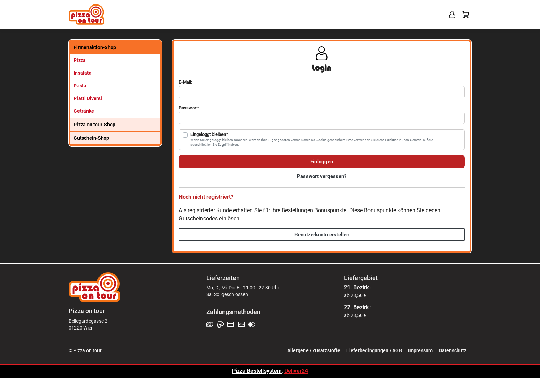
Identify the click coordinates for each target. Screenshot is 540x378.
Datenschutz (452, 350)
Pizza (80, 60)
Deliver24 (296, 371)
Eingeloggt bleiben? (209, 134)
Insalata (83, 73)
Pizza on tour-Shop (94, 124)
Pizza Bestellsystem (257, 371)
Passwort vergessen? (321, 176)
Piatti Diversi (88, 98)
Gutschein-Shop (91, 138)
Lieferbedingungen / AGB (374, 350)
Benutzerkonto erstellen (321, 234)
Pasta (80, 85)
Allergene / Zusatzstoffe (313, 350)
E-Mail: (186, 82)
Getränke (84, 111)
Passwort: (189, 107)
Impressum (420, 350)
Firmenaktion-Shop (95, 47)
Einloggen (321, 162)
